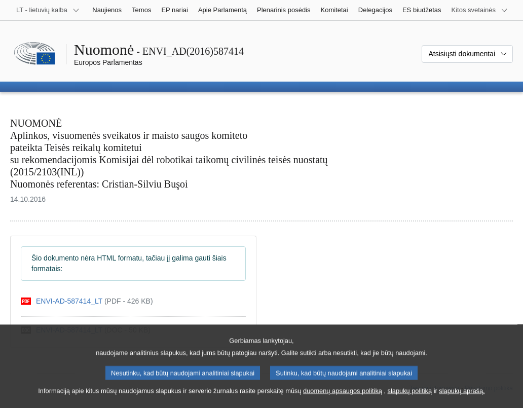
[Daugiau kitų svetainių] (479, 10)
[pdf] (87, 301)
